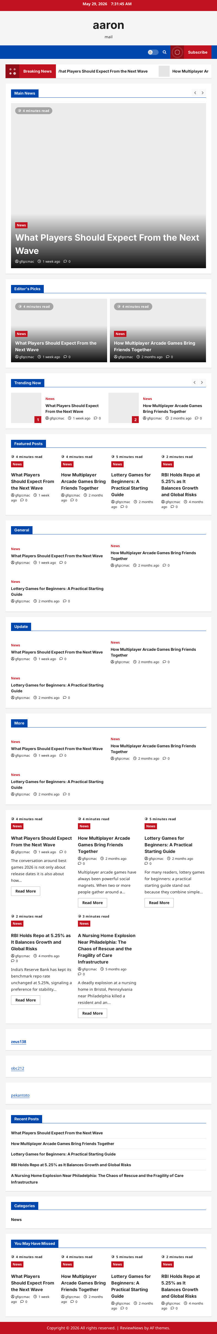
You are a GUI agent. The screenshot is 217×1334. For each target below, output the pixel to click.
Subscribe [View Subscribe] (188, 52)
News (21, 225)
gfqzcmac (26, 261)
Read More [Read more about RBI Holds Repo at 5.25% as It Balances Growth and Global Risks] (27, 1001)
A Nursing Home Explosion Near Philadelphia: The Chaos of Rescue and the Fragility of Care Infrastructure (106, 949)
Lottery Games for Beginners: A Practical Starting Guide (168, 844)
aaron (108, 25)
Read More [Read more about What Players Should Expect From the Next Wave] (27, 892)
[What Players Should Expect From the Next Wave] (108, 185)
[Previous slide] (195, 92)
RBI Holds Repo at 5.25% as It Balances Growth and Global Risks (41, 942)
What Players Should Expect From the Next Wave (109, 71)
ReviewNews (131, 1327)
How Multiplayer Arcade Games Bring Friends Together (124, 408)
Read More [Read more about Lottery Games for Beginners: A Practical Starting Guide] (161, 903)
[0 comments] (67, 261)
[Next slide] (202, 92)
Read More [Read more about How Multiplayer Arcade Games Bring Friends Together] (94, 903)
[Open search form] (164, 52)
